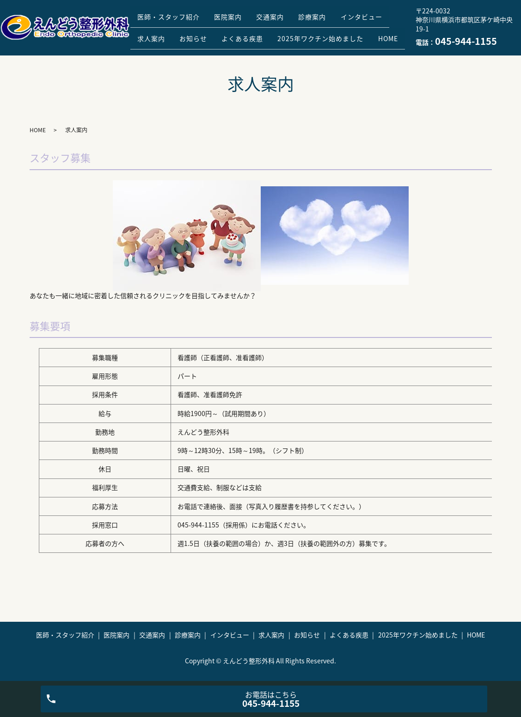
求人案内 (215, 27)
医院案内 (236, 12)
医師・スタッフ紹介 (171, 12)
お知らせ (262, 27)
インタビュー (161, 27)
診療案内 (330, 12)
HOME (255, 41)
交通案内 (283, 12)
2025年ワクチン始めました (183, 41)
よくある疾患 (316, 27)
